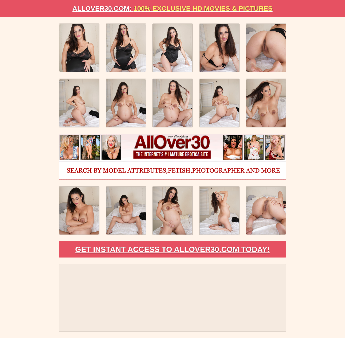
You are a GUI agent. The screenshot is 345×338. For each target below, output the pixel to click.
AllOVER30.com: (172, 8)
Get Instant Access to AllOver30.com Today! (172, 249)
